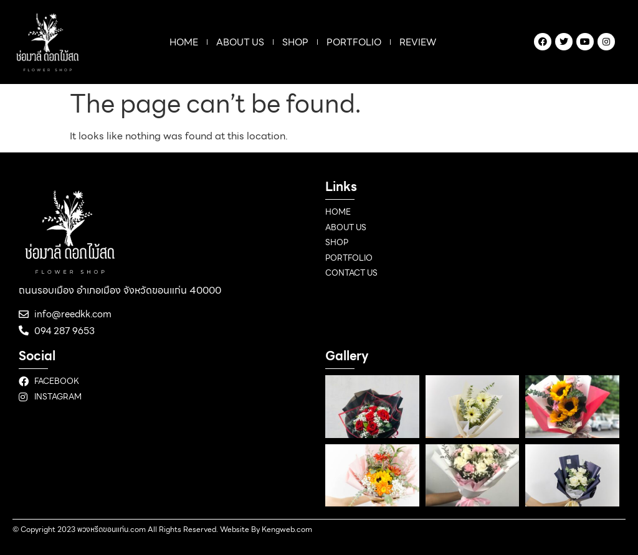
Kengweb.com (287, 529)
